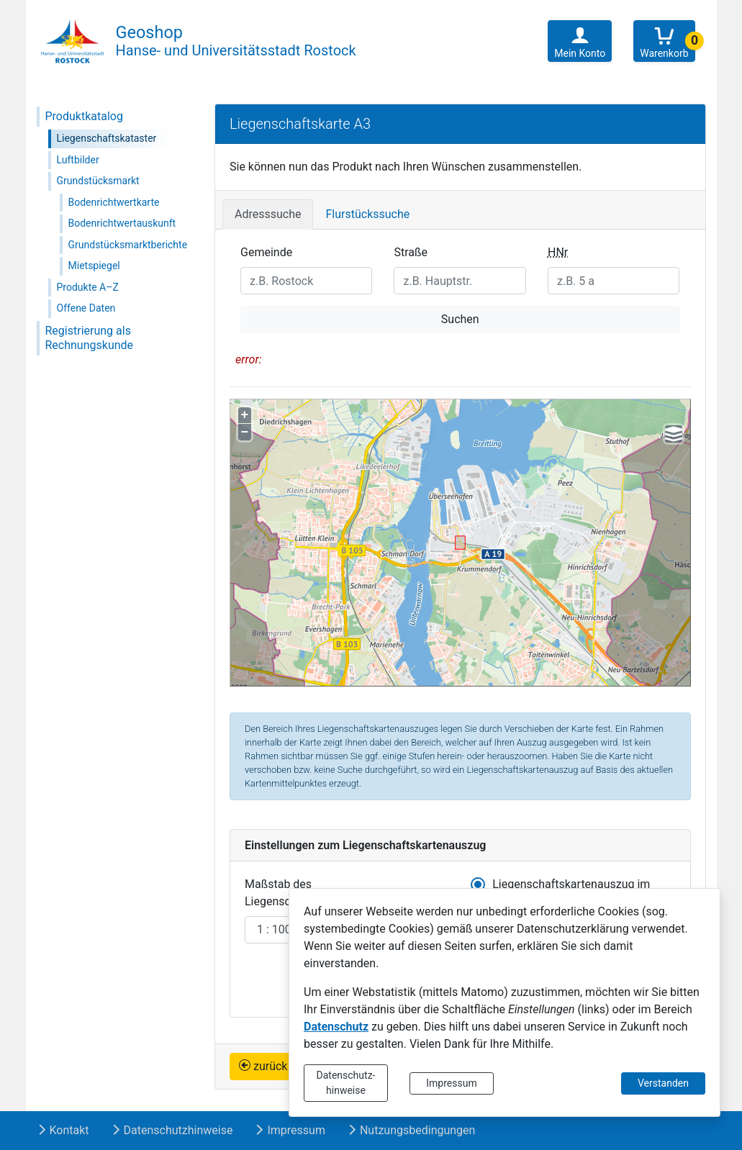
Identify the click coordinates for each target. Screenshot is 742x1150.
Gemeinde (266, 252)
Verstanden (663, 1083)
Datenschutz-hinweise (346, 1082)
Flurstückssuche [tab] (367, 214)
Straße (410, 252)
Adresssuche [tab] (268, 214)
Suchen (460, 319)
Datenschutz (336, 1026)
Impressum (451, 1083)
